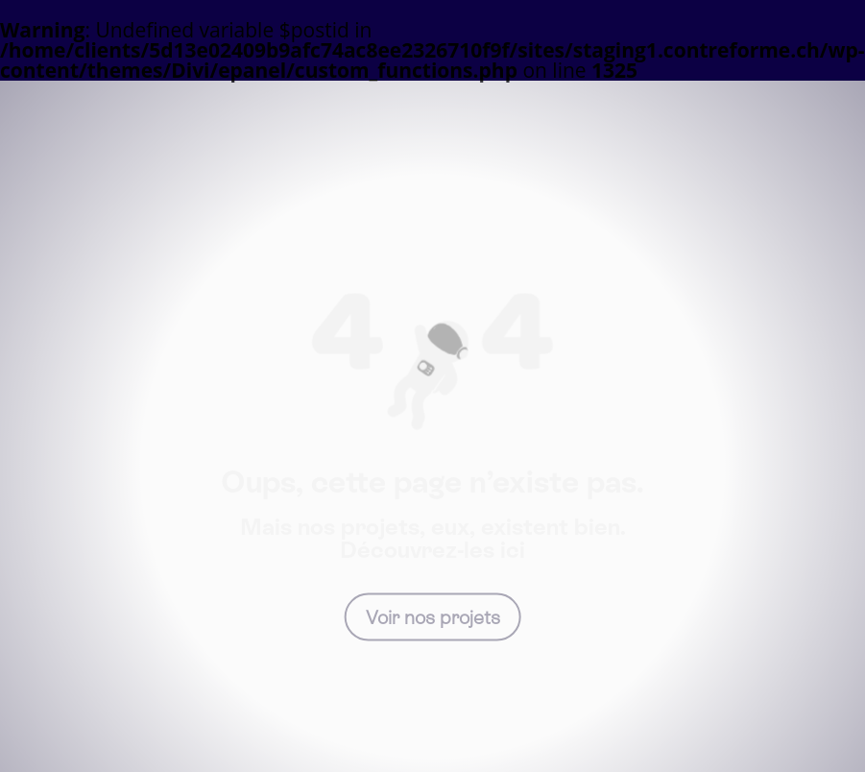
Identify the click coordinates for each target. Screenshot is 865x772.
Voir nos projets (433, 616)
